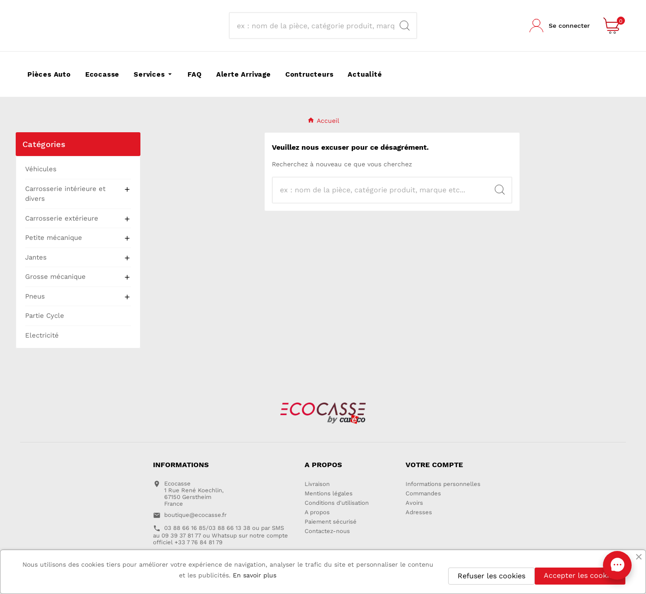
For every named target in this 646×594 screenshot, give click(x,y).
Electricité (42, 335)
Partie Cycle (44, 316)
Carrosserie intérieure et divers (65, 194)
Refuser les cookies (491, 576)
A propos (317, 512)
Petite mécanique (53, 238)
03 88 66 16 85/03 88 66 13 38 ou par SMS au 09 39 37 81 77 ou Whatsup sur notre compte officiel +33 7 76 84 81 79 (220, 535)
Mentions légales (329, 493)
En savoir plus (254, 575)
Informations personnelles (443, 484)
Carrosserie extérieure (61, 218)
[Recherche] (315, 25)
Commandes (423, 493)
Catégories (43, 144)
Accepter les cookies (580, 575)
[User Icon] (559, 25)
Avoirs (414, 502)
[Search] (405, 25)
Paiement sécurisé (331, 521)
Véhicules (41, 169)
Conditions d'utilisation (337, 502)
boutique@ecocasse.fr (195, 515)
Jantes (36, 257)
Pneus (35, 296)
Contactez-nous (327, 531)
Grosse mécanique (55, 277)
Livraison (317, 484)
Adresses (419, 512)
